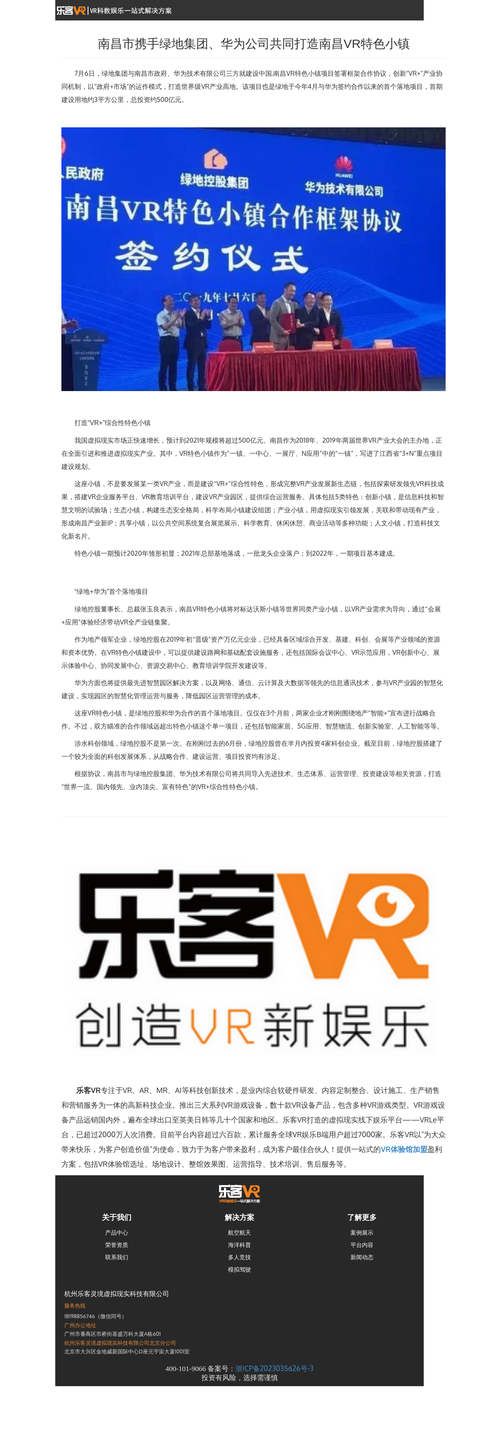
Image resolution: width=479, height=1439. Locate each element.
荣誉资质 (116, 1244)
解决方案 (239, 1217)
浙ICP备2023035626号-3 (274, 1368)
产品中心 (116, 1232)
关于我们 (116, 1217)
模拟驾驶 (239, 1269)
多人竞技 (239, 1256)
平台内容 (361, 1244)
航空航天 (239, 1232)
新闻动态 (361, 1256)
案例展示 (361, 1232)
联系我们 (116, 1256)
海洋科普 (239, 1244)
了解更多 (362, 1217)
